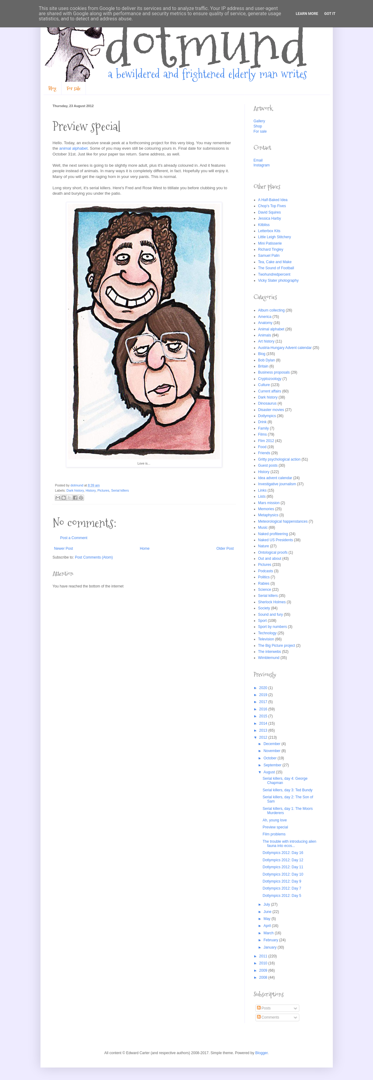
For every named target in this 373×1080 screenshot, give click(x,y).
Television (266, 639)
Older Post (225, 548)
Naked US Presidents (275, 540)
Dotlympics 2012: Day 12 (282, 860)
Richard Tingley (270, 249)
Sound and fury (270, 614)
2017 (263, 702)
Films (262, 434)
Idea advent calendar (275, 478)
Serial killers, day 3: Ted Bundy (287, 790)
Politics (264, 577)
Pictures (103, 490)
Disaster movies (271, 410)
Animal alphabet (271, 329)
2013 (263, 730)
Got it (330, 14)
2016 (263, 709)
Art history (266, 341)
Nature (263, 546)
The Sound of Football (276, 268)
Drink (262, 422)
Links (262, 490)
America (265, 317)
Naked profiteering (273, 534)
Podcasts (265, 571)
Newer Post (63, 548)
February (271, 940)
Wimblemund (269, 658)
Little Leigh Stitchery (274, 237)
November (272, 751)
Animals (264, 335)
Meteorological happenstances (283, 521)
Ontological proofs (273, 552)
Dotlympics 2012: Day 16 (282, 853)
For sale (74, 88)
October (270, 758)
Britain (263, 366)
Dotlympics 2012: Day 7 (281, 888)
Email (258, 160)
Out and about (269, 558)
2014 (263, 723)
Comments (268, 1017)
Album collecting (271, 310)
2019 (263, 695)
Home (145, 548)
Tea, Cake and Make (275, 262)
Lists (262, 496)
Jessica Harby (269, 218)
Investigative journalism (277, 484)
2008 (263, 977)
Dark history (75, 490)
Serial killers (120, 490)
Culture (264, 385)
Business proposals (274, 372)
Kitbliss (264, 225)
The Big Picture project (276, 645)
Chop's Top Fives (272, 206)
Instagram (262, 165)
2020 (263, 688)
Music (263, 527)
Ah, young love (274, 820)
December (272, 744)
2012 (263, 737)
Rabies (263, 583)
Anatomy (265, 323)
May (267, 919)
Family (263, 428)
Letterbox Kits (269, 231)
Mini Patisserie (270, 243)
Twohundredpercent (274, 274)
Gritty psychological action (279, 459)
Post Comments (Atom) (94, 557)
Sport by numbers (272, 627)
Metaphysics (268, 515)
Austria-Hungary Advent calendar (285, 348)
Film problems (273, 834)
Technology (267, 633)
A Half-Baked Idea (273, 200)
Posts (264, 1008)
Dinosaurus (267, 403)
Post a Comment (73, 538)
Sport (262, 620)
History (91, 490)
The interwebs (269, 652)
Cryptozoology (270, 379)
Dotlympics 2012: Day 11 (282, 867)
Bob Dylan (266, 360)
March (269, 933)
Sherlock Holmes (272, 602)
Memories (266, 509)
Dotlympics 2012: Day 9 (281, 881)
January (270, 947)
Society (264, 608)
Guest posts (268, 465)
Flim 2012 (266, 441)
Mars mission (269, 503)
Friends (264, 453)
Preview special (275, 827)
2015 (263, 716)
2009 (263, 970)
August (269, 772)
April (267, 926)
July (267, 904)
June (267, 912)
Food (262, 447)
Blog (52, 88)
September (272, 765)
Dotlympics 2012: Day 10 (282, 874)
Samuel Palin (269, 255)
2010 (263, 963)
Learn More (307, 14)
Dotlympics (267, 416)
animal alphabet (73, 148)
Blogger (261, 1053)
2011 (263, 956)
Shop (258, 126)
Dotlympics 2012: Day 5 (281, 896)
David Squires (269, 212)
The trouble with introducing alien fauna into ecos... (289, 843)
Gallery (259, 121)
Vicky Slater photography (278, 280)
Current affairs (269, 391)
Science (264, 589)
